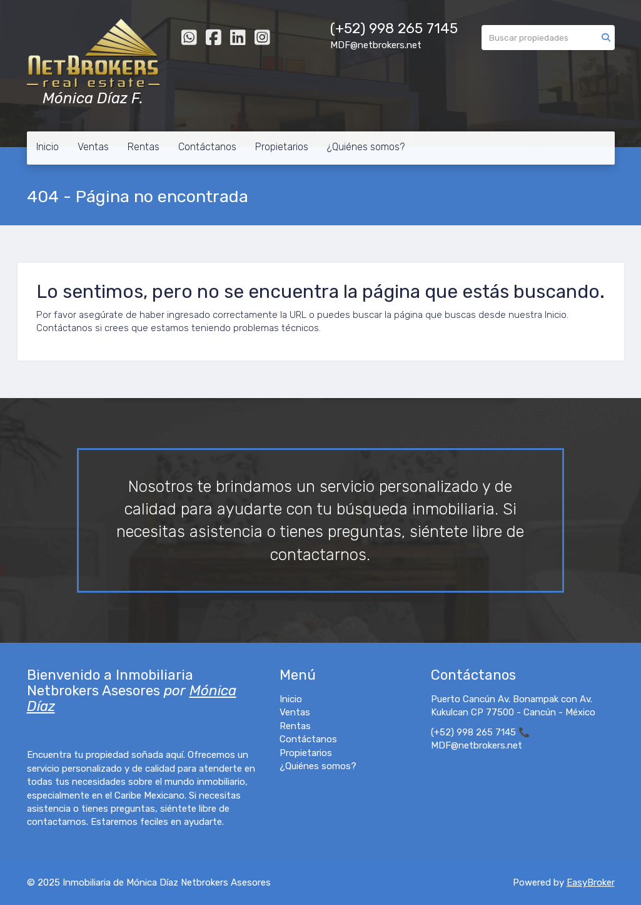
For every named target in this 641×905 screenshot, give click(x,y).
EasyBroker (591, 882)
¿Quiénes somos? (366, 147)
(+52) (349, 28)
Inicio (47, 147)
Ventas (93, 147)
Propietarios (281, 147)
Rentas (143, 147)
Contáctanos (207, 147)
